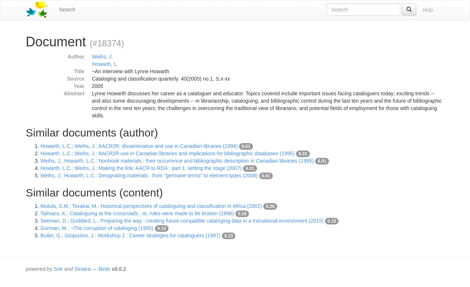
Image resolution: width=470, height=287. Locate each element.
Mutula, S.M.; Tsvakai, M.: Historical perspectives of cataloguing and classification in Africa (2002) (151, 206)
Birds (104, 269)
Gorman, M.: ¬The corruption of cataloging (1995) (96, 228)
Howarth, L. (105, 64)
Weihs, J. (102, 57)
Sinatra (82, 269)
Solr (58, 269)
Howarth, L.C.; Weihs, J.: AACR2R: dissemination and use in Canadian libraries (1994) (139, 146)
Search (67, 10)
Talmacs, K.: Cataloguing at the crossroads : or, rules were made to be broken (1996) (137, 213)
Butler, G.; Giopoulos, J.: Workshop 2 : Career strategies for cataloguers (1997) (130, 235)
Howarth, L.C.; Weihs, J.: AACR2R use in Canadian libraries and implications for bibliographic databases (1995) (167, 153)
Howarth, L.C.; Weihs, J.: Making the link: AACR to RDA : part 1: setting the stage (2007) (141, 168)
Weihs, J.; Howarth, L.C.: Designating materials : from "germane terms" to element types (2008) (149, 175)
